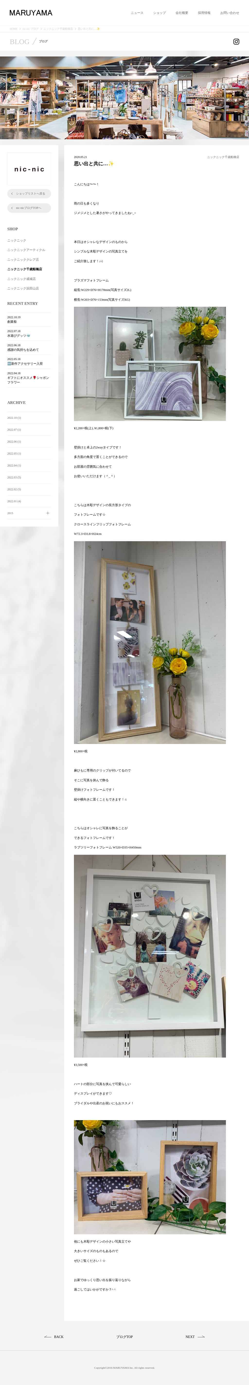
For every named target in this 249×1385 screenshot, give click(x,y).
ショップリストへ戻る (30, 193)
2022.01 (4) (14, 501)
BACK (59, 1337)
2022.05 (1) (14, 453)
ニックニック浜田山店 (23, 288)
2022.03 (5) (14, 477)
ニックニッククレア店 (23, 259)
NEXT (190, 1337)
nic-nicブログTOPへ (28, 208)
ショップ (159, 13)
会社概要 (182, 13)
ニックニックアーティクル (26, 250)
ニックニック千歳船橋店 (58, 29)
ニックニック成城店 (21, 279)
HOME (14, 29)
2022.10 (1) (14, 417)
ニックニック (16, 240)
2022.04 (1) (14, 465)
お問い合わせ (229, 13)
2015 (10, 513)
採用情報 (204, 13)
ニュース (137, 13)
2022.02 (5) (14, 489)
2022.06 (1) (14, 441)
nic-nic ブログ (30, 29)
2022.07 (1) (14, 429)
